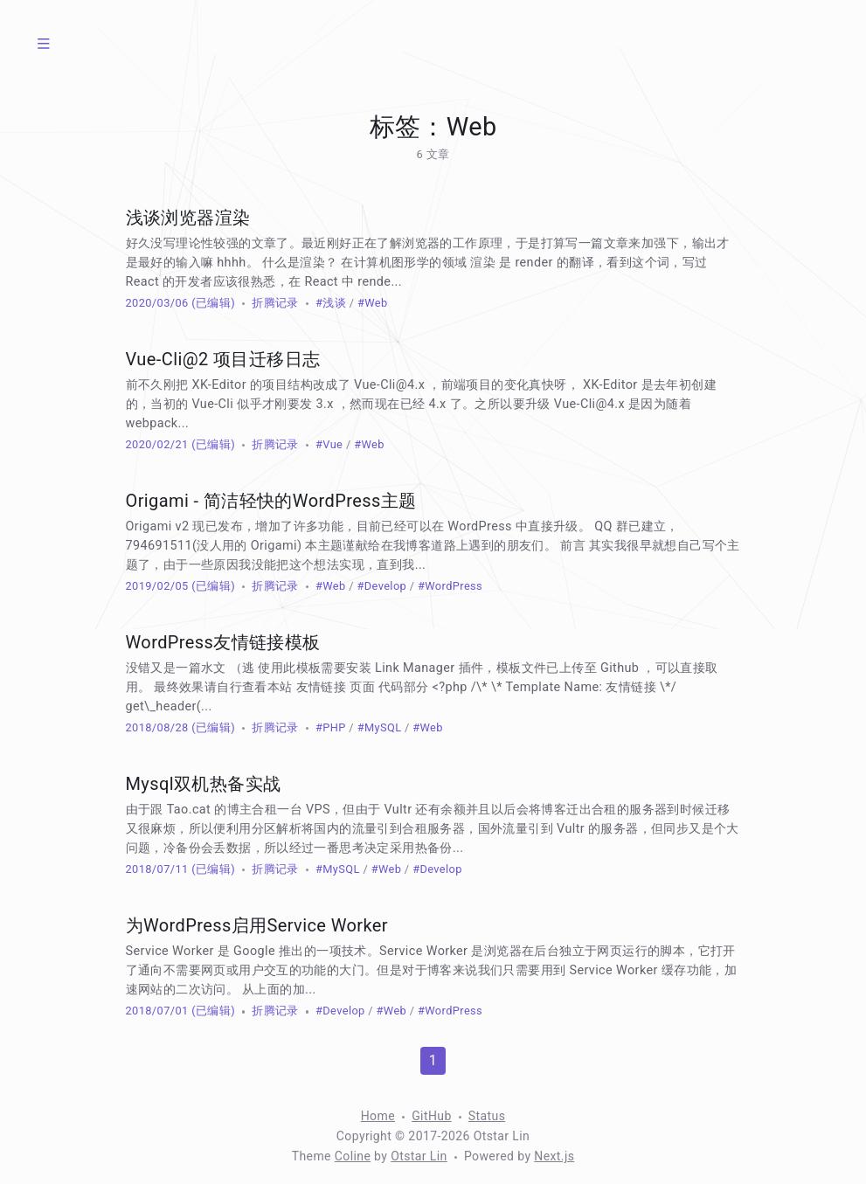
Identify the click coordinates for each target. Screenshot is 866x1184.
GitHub (432, 1116)
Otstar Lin (419, 1156)
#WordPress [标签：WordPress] (450, 585)
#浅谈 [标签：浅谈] (330, 302)
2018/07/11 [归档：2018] (157, 869)
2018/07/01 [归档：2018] (157, 1010)
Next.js (554, 1156)
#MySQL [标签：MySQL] (379, 727)
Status (486, 1116)
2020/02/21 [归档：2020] (157, 444)
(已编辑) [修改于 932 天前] (212, 869)
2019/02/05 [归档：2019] (157, 585)
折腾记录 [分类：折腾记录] (275, 302)
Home (378, 1116)
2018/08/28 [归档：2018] (157, 727)
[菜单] (44, 44)
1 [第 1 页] (433, 1060)
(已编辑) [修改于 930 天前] (212, 302)
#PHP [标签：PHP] (330, 727)
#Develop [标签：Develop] (381, 585)
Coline (353, 1156)
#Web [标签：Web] (372, 302)
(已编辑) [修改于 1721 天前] (212, 585)
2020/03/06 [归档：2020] (157, 302)
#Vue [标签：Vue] (329, 444)
